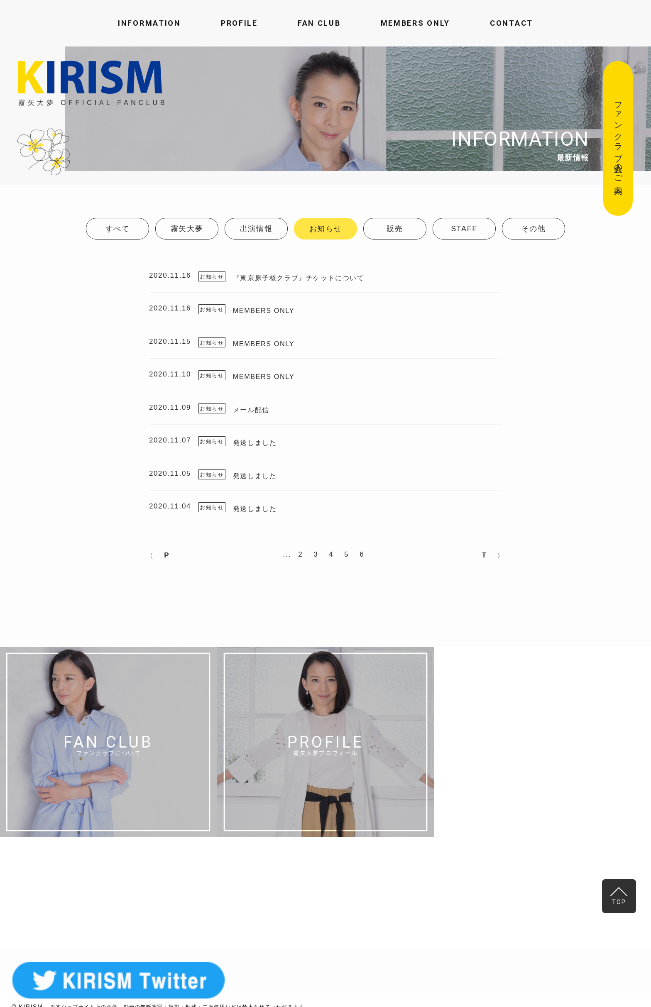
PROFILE (239, 23)
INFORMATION (149, 23)
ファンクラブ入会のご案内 (618, 138)
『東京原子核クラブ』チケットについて (308, 276)
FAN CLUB (319, 23)
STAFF (464, 229)
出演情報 (256, 229)
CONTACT (511, 23)
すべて (117, 229)
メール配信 (258, 412)
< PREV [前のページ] (173, 563)
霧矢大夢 (187, 229)
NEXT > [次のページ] (478, 563)
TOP (620, 896)
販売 (395, 229)
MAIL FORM (468, 902)
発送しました (262, 445)
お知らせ (325, 229)
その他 (533, 229)
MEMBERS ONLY (415, 23)
